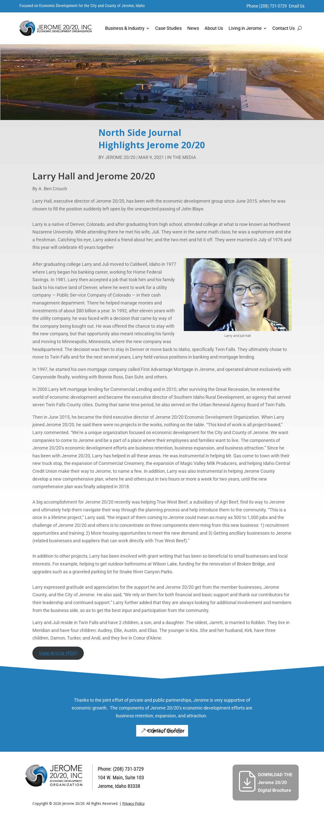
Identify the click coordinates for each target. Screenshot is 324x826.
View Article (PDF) (58, 653)
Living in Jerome (245, 28)
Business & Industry (125, 28)
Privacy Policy (133, 803)
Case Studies (168, 28)
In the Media (181, 157)
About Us (214, 28)
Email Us (297, 6)
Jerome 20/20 (120, 157)
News (193, 28)
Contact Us (283, 28)
